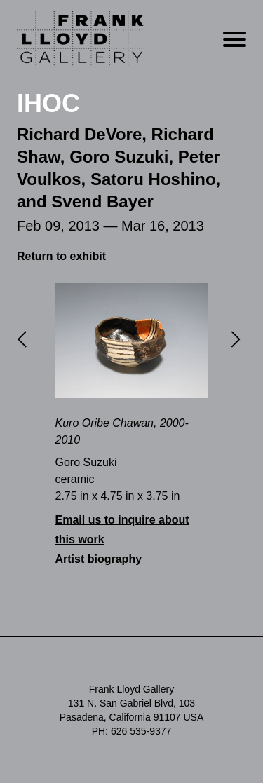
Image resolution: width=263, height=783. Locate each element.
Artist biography (98, 559)
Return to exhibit (61, 256)
